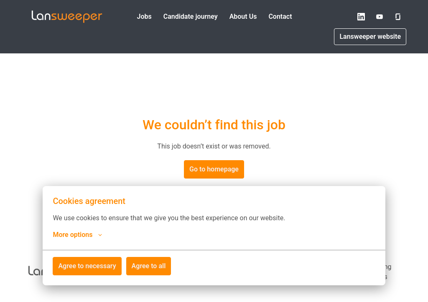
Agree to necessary (87, 266)
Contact (280, 16)
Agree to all (149, 266)
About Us (243, 16)
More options (77, 235)
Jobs (144, 16)
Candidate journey (190, 16)
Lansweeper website (370, 36)
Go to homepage (214, 169)
